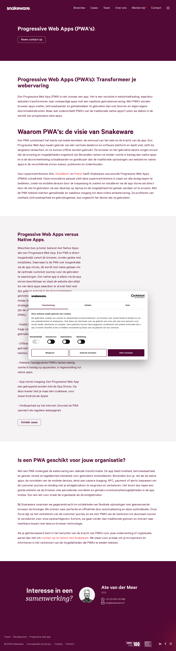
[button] (168, 8)
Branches (79, 8)
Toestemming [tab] (48, 305)
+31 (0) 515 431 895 (113, 599)
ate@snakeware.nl (112, 603)
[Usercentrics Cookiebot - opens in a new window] (133, 296)
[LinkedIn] (160, 644)
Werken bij (139, 8)
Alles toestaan (126, 353)
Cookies (58, 644)
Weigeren (49, 353)
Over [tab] (127, 305)
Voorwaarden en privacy (39, 644)
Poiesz (78, 174)
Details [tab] (88, 305)
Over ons (120, 8)
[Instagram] (171, 644)
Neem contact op (31, 39)
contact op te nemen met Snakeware (65, 538)
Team (106, 8)
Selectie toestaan (88, 353)
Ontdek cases (29, 422)
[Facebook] (165, 644)
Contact (156, 8)
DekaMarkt (62, 174)
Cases (94, 8)
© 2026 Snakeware (14, 644)
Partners (70, 644)
